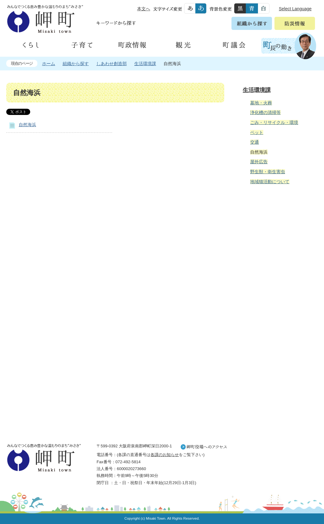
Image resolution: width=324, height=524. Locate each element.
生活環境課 (145, 63)
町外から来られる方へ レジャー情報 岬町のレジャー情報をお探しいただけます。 (278, 347)
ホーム (48, 63)
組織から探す (76, 63)
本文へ (143, 8)
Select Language (295, 8)
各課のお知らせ (164, 454)
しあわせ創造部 (111, 63)
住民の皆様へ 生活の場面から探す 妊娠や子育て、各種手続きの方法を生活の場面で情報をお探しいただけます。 (278, 256)
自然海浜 (27, 124)
